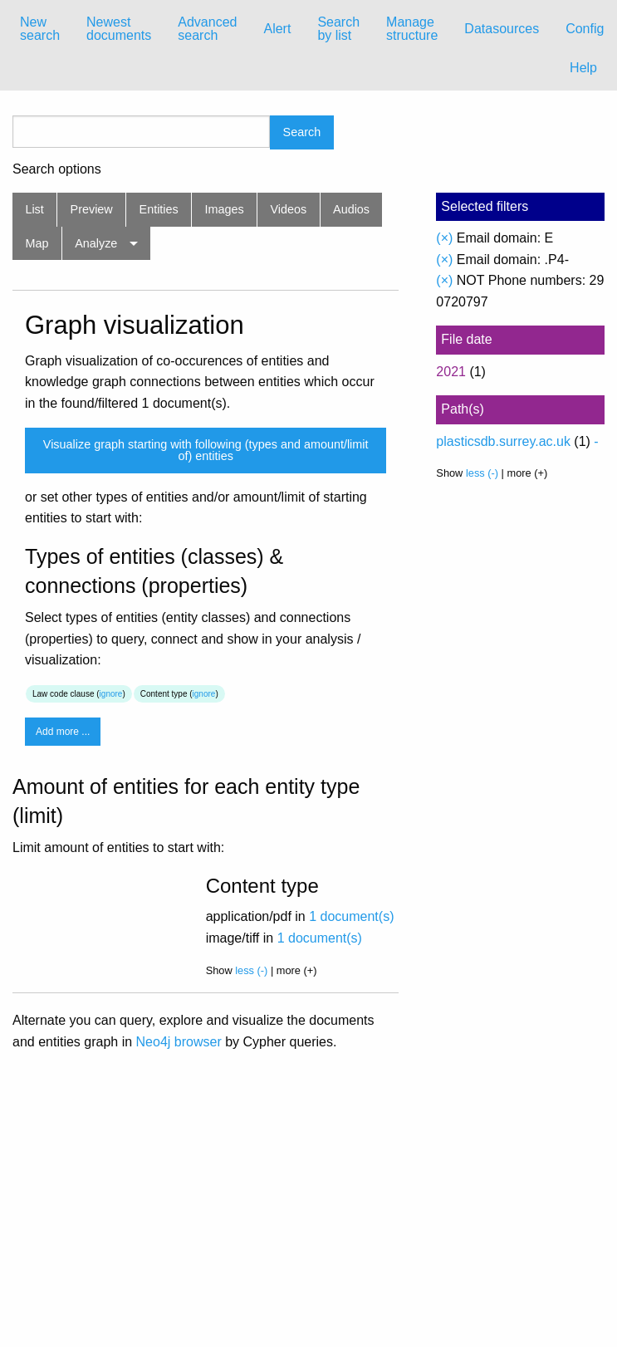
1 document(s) (351, 916)
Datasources (501, 29)
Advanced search (207, 28)
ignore (111, 693)
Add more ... (63, 731)
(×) (444, 238)
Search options (56, 169)
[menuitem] (40, 29)
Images (224, 209)
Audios (351, 209)
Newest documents (118, 28)
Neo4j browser (179, 1042)
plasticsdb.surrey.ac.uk (503, 441)
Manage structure (412, 28)
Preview (92, 209)
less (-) (251, 970)
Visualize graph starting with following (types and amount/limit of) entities (206, 450)
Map (36, 243)
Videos (289, 209)
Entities (159, 209)
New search (40, 28)
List (34, 209)
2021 (451, 372)
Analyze (96, 243)
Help (583, 68)
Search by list (338, 28)
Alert (277, 29)
